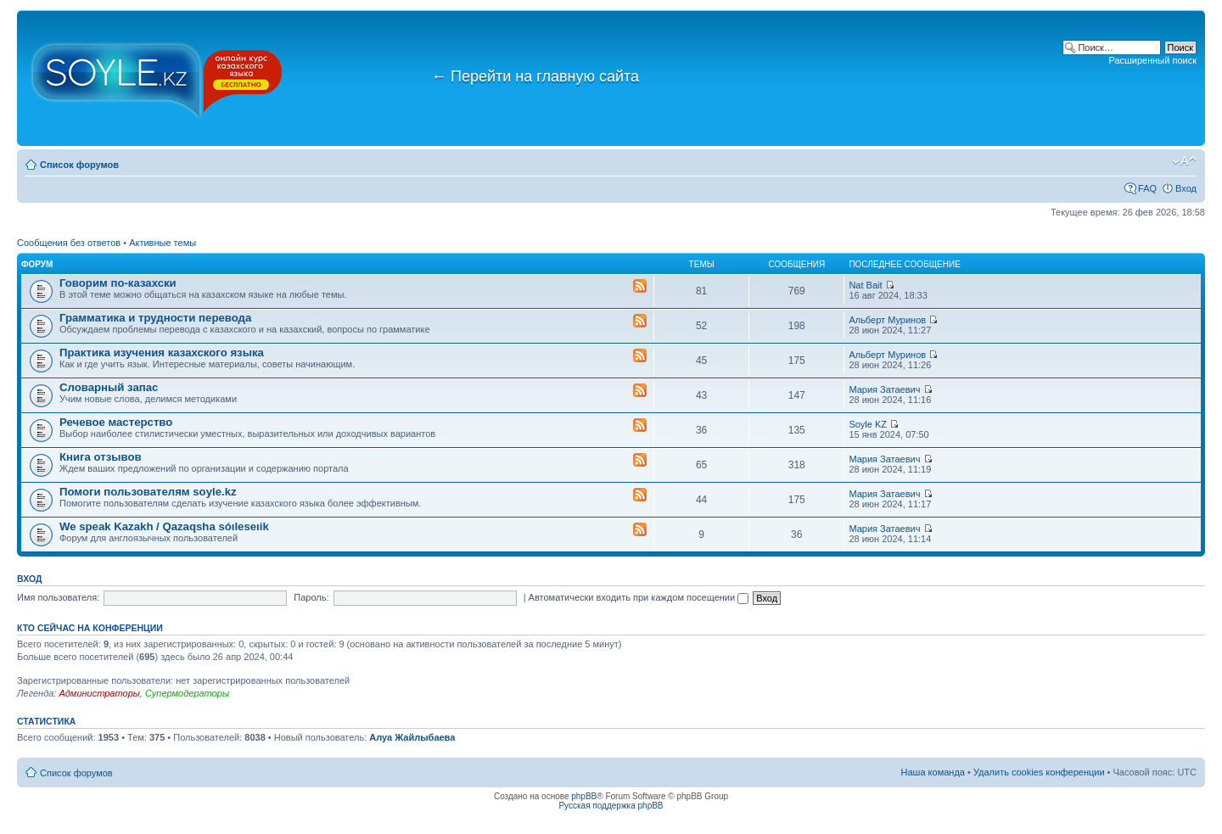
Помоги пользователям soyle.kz (148, 491)
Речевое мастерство (115, 422)
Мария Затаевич (884, 389)
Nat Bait (865, 285)
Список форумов (79, 165)
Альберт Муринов (887, 320)
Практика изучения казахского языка (161, 352)
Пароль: (311, 597)
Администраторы (99, 693)
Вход (1186, 188)
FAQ (1147, 188)
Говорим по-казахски (118, 283)
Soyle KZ (868, 424)
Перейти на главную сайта (535, 76)
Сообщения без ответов (69, 243)
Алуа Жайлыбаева (412, 737)
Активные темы (162, 243)
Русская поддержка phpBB (610, 805)
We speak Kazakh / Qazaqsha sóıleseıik (164, 526)
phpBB (584, 796)
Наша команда (933, 772)
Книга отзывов (100, 457)
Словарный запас (108, 387)
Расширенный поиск (1152, 60)
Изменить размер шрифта (1184, 161)
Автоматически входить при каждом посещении (639, 597)
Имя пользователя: (58, 597)
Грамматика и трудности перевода (155, 317)
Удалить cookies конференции (1039, 772)
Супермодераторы (187, 693)
